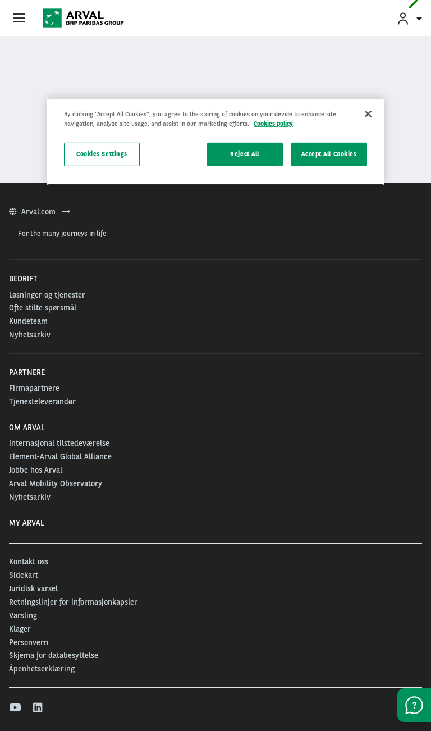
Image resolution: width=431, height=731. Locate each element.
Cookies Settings (101, 154)
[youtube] (14, 708)
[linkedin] (38, 708)
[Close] (368, 114)
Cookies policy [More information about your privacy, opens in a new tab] (273, 123)
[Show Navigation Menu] (19, 18)
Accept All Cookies (328, 154)
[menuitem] (409, 18)
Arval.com (39, 211)
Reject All (244, 154)
